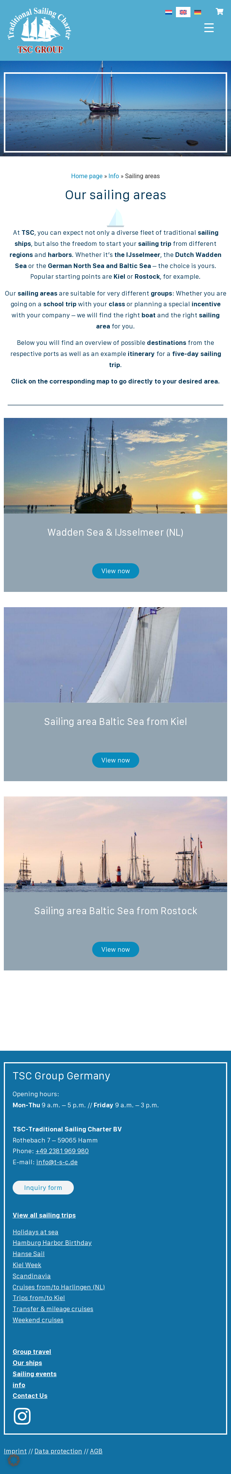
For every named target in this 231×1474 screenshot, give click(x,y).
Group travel (32, 1351)
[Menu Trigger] (209, 27)
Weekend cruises (38, 1319)
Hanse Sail (29, 1253)
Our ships (27, 1362)
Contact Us (30, 1395)
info (19, 1384)
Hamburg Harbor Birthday (52, 1242)
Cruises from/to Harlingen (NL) (59, 1287)
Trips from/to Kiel (39, 1297)
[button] (14, 1460)
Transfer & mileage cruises (53, 1308)
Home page (86, 176)
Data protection (58, 1451)
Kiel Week (27, 1264)
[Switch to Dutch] (168, 12)
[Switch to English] (183, 12)
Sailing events (35, 1373)
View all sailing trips (44, 1215)
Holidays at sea (36, 1232)
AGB (96, 1451)
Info (114, 176)
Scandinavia (32, 1275)
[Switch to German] (197, 12)
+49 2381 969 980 (62, 1150)
